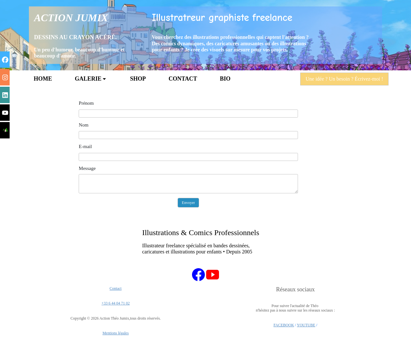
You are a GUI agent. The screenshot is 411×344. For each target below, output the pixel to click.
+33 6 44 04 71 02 (115, 303)
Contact (115, 288)
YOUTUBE (306, 325)
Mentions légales (115, 333)
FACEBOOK (284, 325)
